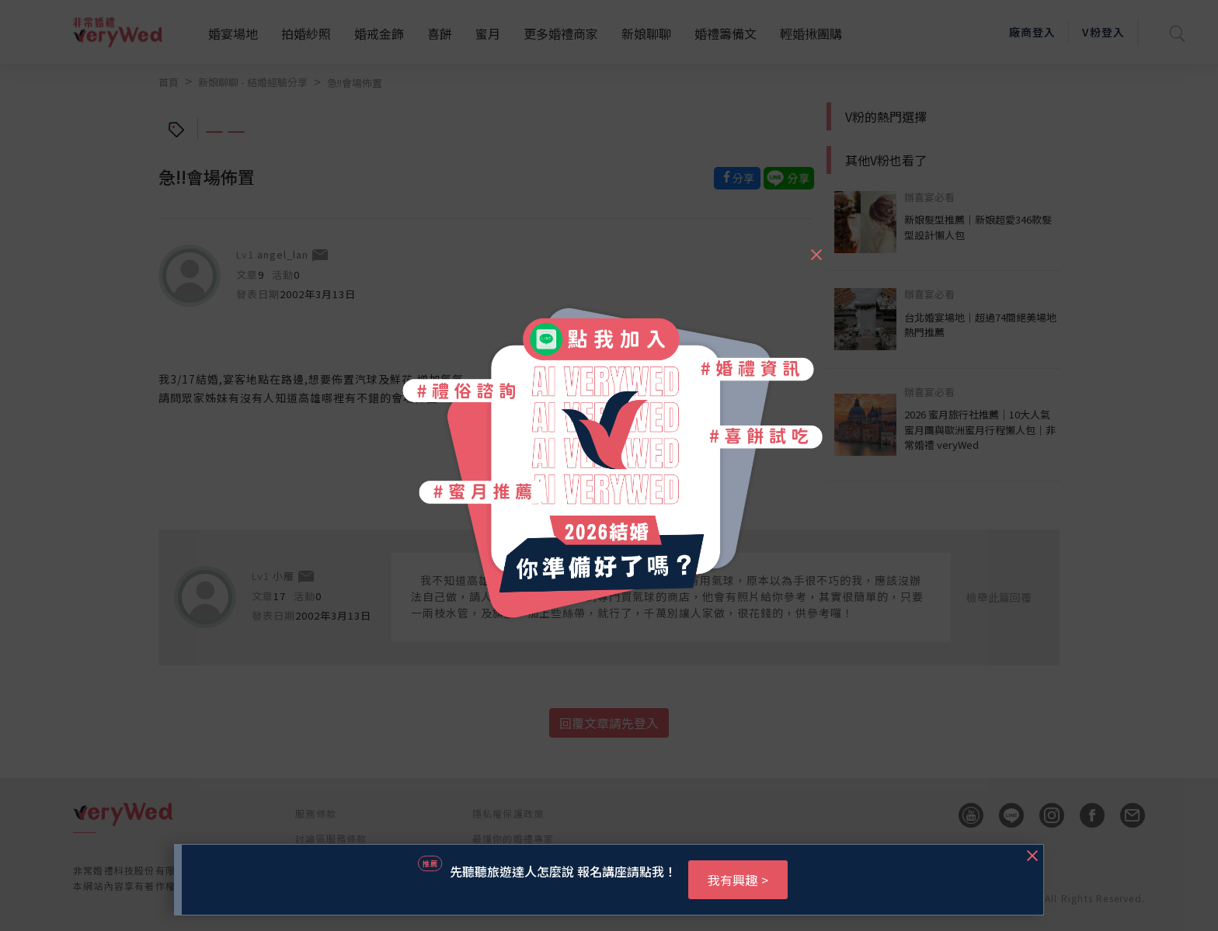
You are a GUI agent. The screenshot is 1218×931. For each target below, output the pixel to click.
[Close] (815, 247)
